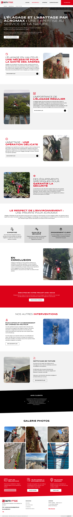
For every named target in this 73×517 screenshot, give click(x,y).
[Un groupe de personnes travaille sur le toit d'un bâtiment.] (14, 434)
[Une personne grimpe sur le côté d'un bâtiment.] (36, 440)
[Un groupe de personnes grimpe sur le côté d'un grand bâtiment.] (36, 461)
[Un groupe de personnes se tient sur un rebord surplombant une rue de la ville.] (14, 456)
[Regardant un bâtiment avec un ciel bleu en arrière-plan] (58, 434)
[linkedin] (3, 512)
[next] (48, 401)
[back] (24, 401)
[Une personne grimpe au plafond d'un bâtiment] (58, 456)
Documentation (67, 2)
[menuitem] (27, 2)
